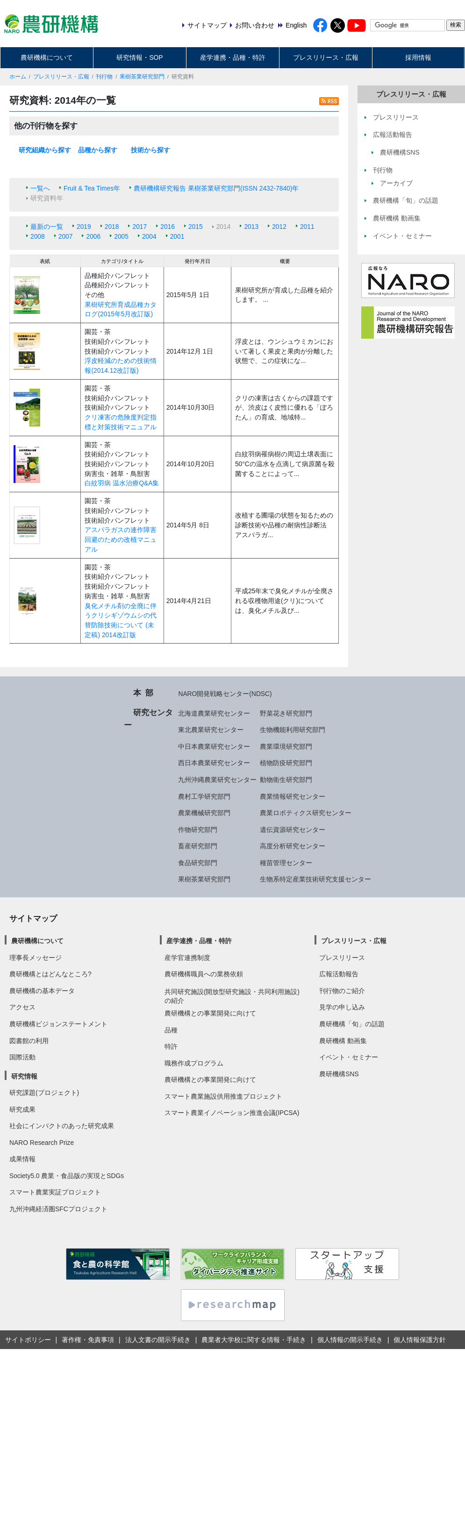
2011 (307, 226)
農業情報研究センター (292, 796)
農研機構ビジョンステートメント (58, 1024)
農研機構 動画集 (343, 1040)
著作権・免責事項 (88, 1339)
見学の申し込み (342, 1007)
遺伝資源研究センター (292, 829)
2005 (121, 236)
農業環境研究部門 (286, 746)
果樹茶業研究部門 (142, 76)
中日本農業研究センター (214, 746)
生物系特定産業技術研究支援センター (315, 879)
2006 (93, 236)
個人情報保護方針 (419, 1339)
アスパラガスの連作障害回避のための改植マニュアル (121, 539)
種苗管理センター (286, 863)
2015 (195, 226)
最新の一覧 (46, 226)
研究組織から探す (45, 150)
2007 (65, 236)
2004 (149, 236)
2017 (139, 226)
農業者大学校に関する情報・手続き (253, 1339)
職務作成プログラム (194, 1063)
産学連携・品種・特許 (232, 57)
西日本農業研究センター (214, 763)
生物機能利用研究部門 (292, 729)
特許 (171, 1046)
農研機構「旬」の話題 (352, 1024)
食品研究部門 (197, 863)
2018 (112, 226)
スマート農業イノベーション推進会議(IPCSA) (232, 1112)
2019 (84, 226)
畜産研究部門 (197, 846)
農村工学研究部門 (204, 796)
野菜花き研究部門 (286, 713)
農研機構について (47, 57)
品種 (171, 1030)
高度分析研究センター (292, 846)
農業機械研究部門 (204, 813)
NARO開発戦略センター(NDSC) (225, 693)
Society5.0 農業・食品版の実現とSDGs (66, 1175)
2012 (279, 226)
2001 (177, 236)
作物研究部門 (197, 829)
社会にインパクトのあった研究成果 (61, 1125)
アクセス (22, 1007)
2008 (37, 236)
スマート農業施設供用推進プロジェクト (223, 1096)
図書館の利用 (29, 1040)
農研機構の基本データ (42, 990)
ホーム (17, 76)
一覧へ (40, 188)
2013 (251, 226)
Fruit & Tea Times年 (92, 188)
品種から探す (97, 150)
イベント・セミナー (348, 1057)
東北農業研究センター (210, 729)
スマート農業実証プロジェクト (55, 1192)
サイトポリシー (28, 1339)
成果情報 (22, 1159)
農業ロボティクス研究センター (305, 813)
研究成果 (22, 1109)
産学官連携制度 (187, 957)
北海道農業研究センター (214, 713)
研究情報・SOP (139, 57)
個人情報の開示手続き (350, 1339)
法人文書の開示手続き (158, 1339)
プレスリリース (342, 957)
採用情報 (418, 57)
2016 (167, 226)
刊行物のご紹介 (342, 990)
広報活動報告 (338, 974)
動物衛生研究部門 (286, 779)
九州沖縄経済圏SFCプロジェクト (58, 1209)
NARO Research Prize (41, 1142)
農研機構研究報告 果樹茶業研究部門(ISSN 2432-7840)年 (216, 188)
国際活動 (22, 1057)
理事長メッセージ (35, 957)
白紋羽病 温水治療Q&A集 (122, 483)
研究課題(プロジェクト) (44, 1092)
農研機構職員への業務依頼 (204, 974)
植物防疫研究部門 (286, 763)
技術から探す (150, 150)
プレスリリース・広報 (325, 57)
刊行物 (104, 76)
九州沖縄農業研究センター (217, 779)
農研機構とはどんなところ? (50, 974)
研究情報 (24, 1076)
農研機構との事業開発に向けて (210, 1013)
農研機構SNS (338, 1074)
